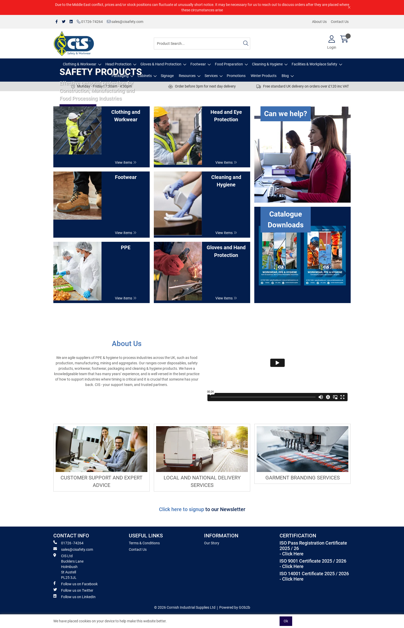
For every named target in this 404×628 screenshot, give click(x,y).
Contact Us (340, 22)
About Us (319, 22)
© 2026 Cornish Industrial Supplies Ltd (184, 607)
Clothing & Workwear (79, 64)
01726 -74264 (68, 542)
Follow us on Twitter (73, 590)
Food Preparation (229, 64)
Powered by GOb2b (234, 607)
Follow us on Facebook (75, 583)
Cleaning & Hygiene (267, 64)
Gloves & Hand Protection (160, 64)
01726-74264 (90, 22)
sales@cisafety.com (125, 22)
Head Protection (118, 64)
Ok (286, 621)
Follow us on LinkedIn (74, 596)
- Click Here (292, 553)
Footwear (198, 64)
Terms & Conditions (144, 543)
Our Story (211, 543)
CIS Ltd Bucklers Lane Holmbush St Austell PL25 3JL (68, 566)
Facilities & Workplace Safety (314, 64)
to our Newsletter (225, 509)
